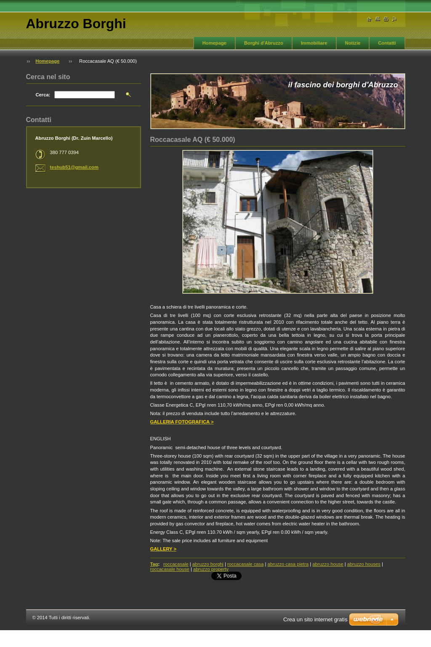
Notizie (353, 42)
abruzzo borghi (207, 564)
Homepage (214, 42)
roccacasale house (169, 569)
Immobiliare (314, 42)
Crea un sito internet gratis (315, 619)
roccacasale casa (245, 564)
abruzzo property (211, 569)
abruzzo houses (363, 564)
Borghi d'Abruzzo (263, 42)
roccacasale (176, 564)
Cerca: (43, 94)
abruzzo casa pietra (288, 564)
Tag (154, 564)
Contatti (387, 42)
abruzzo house (327, 564)
